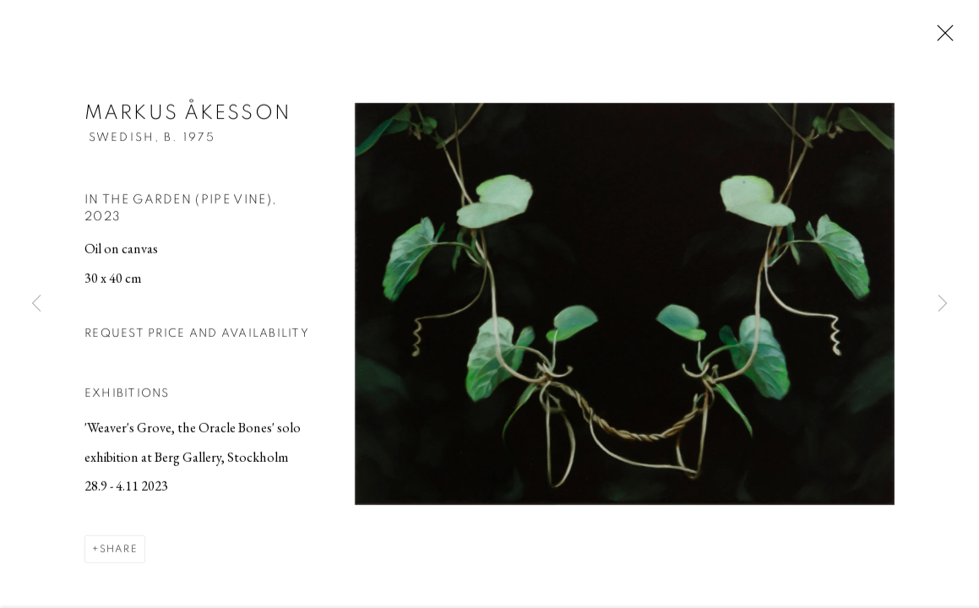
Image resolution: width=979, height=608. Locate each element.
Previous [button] (36, 304)
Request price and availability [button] (196, 335)
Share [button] (119, 551)
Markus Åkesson (187, 116)
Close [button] (941, 38)
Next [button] (942, 304)
